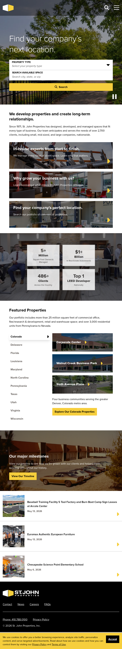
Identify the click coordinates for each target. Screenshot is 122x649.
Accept (112, 639)
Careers (34, 604)
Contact (7, 604)
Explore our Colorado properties (75, 412)
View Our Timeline (23, 476)
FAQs (47, 604)
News (21, 604)
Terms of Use (59, 644)
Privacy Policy (41, 619)
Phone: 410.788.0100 (15, 619)
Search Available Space (27, 72)
